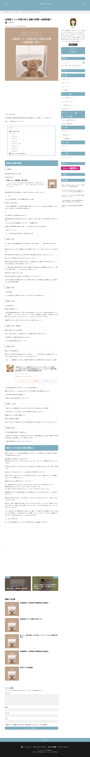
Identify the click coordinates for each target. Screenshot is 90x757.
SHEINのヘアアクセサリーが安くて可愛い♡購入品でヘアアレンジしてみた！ (73, 196)
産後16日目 (13, 151)
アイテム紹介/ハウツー (69, 98)
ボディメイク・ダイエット (70, 112)
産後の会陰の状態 (14, 131)
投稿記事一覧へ (73, 44)
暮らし (65, 142)
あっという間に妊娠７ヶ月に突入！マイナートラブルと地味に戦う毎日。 (39, 636)
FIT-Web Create (42, 752)
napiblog (49, 750)
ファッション (67, 94)
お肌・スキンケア (68, 79)
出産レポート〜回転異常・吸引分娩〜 (17, 180)
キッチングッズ (67, 157)
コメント (7, 693)
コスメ (65, 86)
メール (7, 713)
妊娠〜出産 (17, 12)
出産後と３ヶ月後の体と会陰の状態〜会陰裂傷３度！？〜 (32, 12)
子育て (65, 131)
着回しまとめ (68, 105)
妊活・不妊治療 (67, 116)
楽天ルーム (78, 65)
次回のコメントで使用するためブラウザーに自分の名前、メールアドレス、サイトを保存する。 (27, 724)
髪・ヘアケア (67, 83)
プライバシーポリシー (63, 747)
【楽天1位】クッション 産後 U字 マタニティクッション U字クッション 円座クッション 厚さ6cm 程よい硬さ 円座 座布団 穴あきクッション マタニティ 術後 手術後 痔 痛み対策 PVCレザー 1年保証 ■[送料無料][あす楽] (35, 368)
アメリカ (73, 65)
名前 (6, 707)
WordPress (55, 752)
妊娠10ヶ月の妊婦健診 (26, 667)
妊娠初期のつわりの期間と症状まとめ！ (31, 619)
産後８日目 (13, 146)
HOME (7, 12)
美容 (65, 75)
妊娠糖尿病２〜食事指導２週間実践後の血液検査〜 (34, 603)
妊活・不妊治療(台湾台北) (70, 120)
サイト (6, 718)
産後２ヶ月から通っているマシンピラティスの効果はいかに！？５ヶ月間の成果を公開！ (73, 185)
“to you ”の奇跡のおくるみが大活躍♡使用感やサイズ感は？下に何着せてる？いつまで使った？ (73, 201)
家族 (12, 12)
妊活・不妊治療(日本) (69, 124)
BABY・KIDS (67, 109)
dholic (70, 65)
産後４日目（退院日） (16, 144)
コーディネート (67, 101)
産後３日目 (13, 141)
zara (62, 65)
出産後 (12, 134)
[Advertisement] (31, 97)
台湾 (65, 146)
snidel (66, 65)
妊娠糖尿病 (68, 138)
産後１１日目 (14, 149)
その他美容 (66, 90)
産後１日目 (13, 136)
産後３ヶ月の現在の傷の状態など (17, 153)
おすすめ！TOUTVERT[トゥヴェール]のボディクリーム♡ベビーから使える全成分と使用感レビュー (73, 191)
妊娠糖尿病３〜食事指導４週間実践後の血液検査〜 (34, 651)
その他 (65, 153)
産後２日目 (13, 139)
